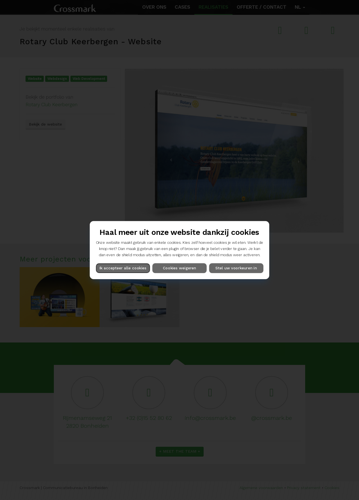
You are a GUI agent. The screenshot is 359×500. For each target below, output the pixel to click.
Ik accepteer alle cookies (122, 268)
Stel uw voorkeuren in (236, 268)
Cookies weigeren (179, 268)
